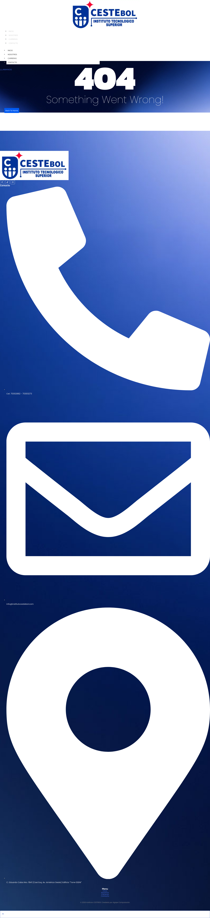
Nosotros (13, 35)
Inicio (11, 31)
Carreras (13, 39)
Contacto (13, 43)
